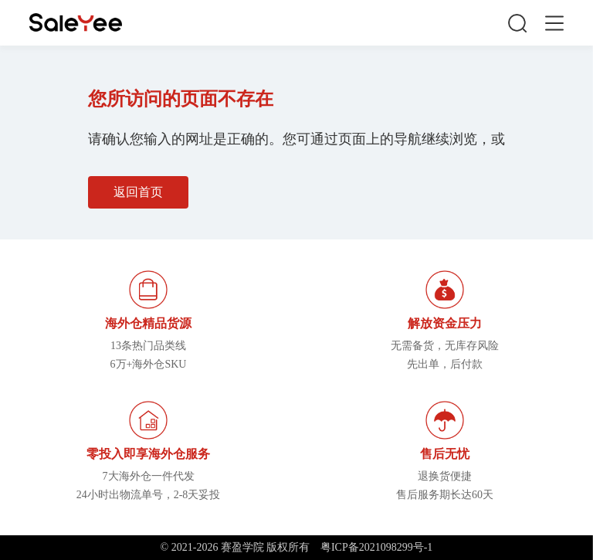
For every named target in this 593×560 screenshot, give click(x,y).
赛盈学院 (75, 22)
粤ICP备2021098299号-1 (376, 547)
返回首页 (138, 192)
